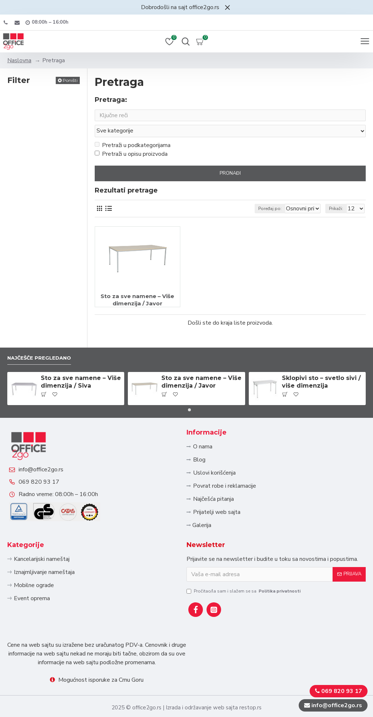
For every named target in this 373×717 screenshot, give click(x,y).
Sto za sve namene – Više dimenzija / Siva (81, 356)
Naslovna (19, 60)
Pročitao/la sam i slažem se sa (244, 591)
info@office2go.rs (48, 455)
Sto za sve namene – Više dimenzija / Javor (137, 286)
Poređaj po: (244, 195)
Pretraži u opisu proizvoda (131, 140)
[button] (183, 384)
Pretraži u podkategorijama (132, 131)
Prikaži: (336, 195)
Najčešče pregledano (45, 331)
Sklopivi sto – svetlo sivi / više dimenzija (321, 356)
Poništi (70, 80)
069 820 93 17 (46, 475)
